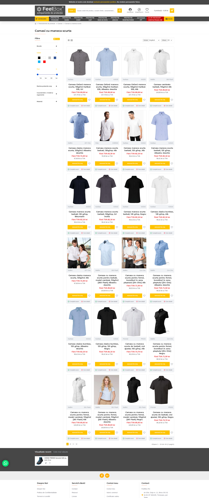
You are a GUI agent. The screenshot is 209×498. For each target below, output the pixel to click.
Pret (38, 69)
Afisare (165, 40)
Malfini (152, 79)
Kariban (70, 79)
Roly (97, 143)
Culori (39, 53)
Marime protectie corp (44, 86)
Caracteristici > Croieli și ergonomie (45, 94)
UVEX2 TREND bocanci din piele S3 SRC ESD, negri (55, 457)
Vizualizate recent (43, 451)
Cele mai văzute (60, 451)
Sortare (143, 40)
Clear (57, 39)
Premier (125, 339)
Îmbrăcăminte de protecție (47, 23)
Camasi (60, 23)
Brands (39, 46)
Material (39, 101)
